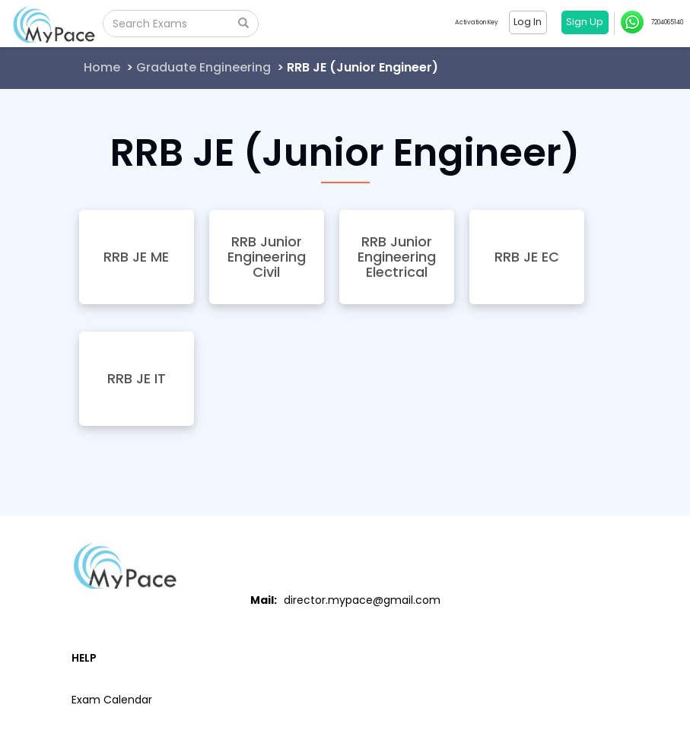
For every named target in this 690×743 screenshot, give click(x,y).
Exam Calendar (112, 699)
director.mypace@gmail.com (362, 600)
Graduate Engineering (203, 67)
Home (102, 67)
